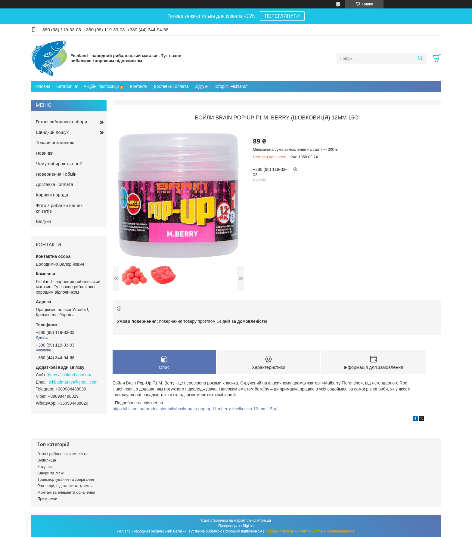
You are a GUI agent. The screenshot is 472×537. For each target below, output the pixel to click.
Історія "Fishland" (231, 86)
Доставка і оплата (171, 86)
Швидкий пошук (52, 132)
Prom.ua (264, 520)
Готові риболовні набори (61, 121)
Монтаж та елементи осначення (66, 492)
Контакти (139, 86)
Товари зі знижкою (55, 142)
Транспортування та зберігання (65, 479)
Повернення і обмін (56, 174)
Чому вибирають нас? (59, 163)
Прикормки (47, 498)
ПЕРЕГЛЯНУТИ (282, 16)
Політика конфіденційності (333, 531)
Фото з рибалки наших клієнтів (59, 208)
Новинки (45, 153)
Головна (42, 86)
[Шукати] (420, 58)
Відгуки (201, 86)
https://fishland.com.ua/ (69, 374)
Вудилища (46, 460)
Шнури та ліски (50, 473)
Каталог (64, 86)
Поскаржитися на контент (286, 531)
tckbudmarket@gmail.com (73, 382)
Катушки (45, 466)
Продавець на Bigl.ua (236, 526)
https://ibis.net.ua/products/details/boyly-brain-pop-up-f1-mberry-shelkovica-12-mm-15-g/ (195, 408)
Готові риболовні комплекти (62, 454)
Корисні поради (52, 194)
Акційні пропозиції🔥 (104, 86)
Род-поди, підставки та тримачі (65, 485)
